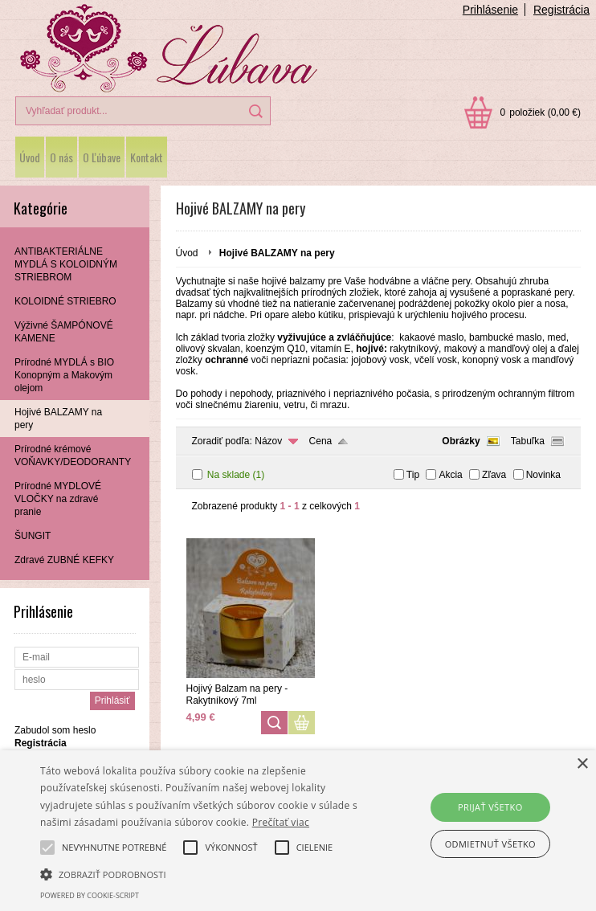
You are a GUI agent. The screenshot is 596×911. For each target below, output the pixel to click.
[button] (207, 873)
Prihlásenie (490, 9)
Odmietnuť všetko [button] (490, 844)
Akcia (450, 474)
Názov (268, 441)
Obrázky (461, 441)
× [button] (582, 764)
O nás (61, 157)
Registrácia (561, 9)
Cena (321, 441)
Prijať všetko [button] (490, 807)
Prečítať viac (280, 822)
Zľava (494, 474)
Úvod (29, 157)
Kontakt (146, 157)
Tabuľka (528, 441)
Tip (412, 474)
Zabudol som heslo (55, 730)
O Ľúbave (101, 157)
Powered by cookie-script (89, 895)
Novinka (543, 474)
